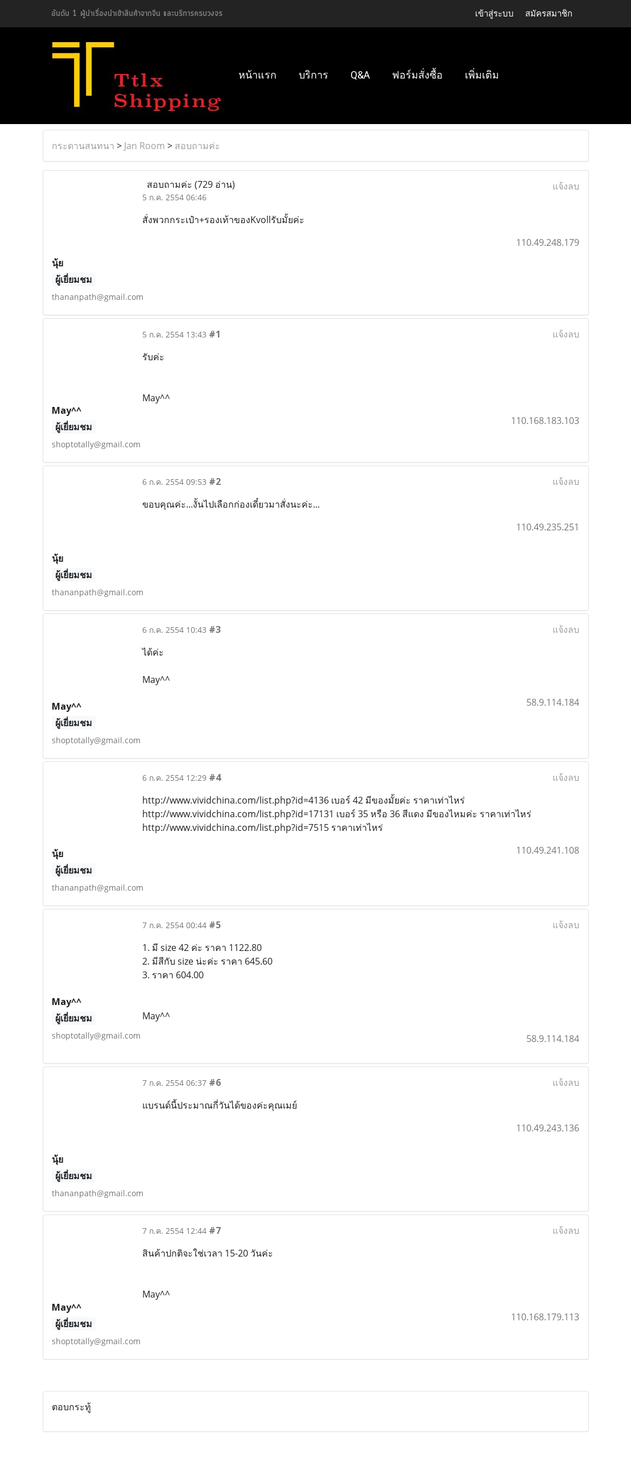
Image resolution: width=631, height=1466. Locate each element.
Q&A (360, 75)
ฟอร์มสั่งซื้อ (417, 75)
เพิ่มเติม (482, 75)
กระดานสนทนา (83, 145)
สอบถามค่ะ (197, 145)
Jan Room (144, 145)
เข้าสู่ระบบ (494, 13)
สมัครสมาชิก (548, 13)
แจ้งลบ (565, 186)
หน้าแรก (257, 75)
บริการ (313, 75)
